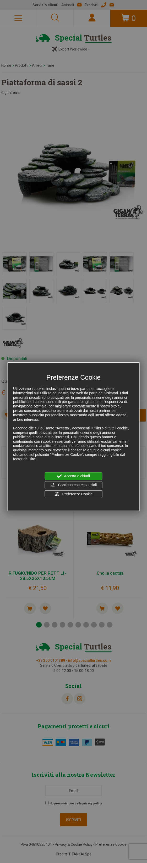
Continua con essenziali (73, 485)
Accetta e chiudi (73, 476)
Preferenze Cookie (74, 494)
